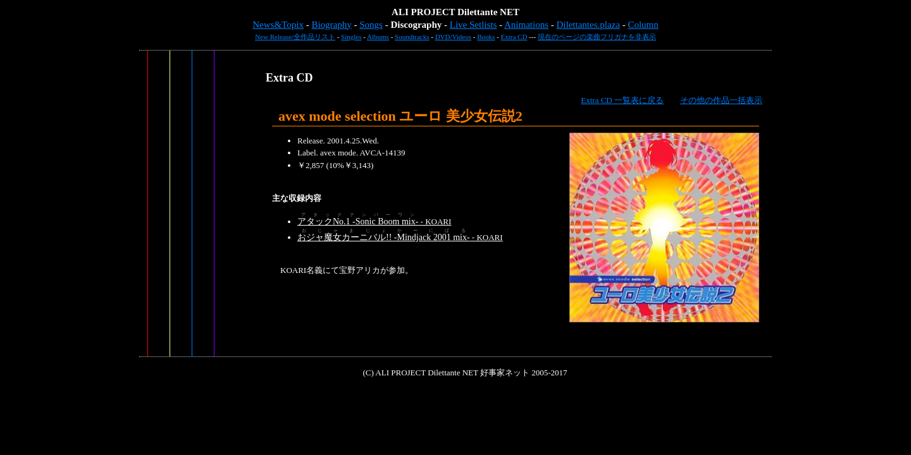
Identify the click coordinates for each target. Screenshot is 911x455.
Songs (371, 25)
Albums (378, 36)
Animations (526, 25)
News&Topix (278, 25)
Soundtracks (412, 36)
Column (643, 25)
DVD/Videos (453, 36)
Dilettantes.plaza (588, 25)
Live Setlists (473, 25)
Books (486, 36)
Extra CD (514, 36)
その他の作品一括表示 (721, 100)
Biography (331, 25)
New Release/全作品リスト (295, 36)
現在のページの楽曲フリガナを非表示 (597, 36)
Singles (351, 36)
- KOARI (374, 221)
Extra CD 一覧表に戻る (622, 100)
